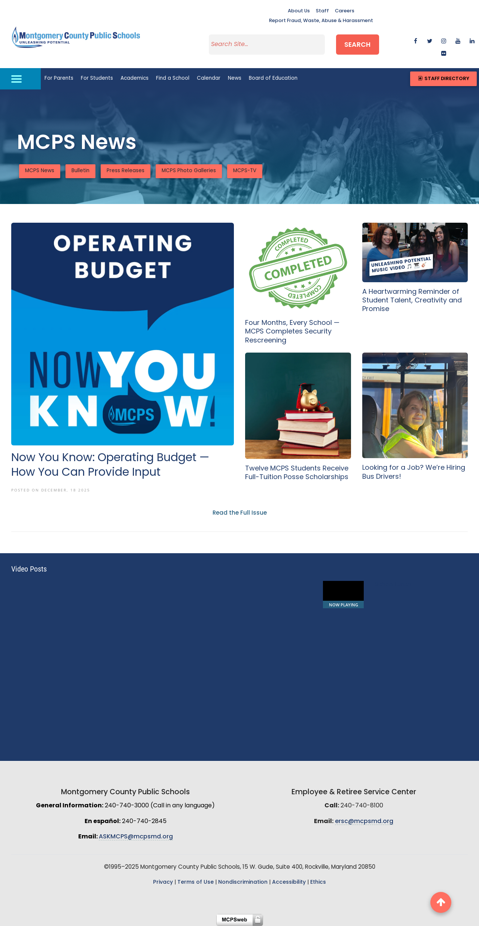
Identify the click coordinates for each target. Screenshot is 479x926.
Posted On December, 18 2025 (50, 490)
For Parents (59, 78)
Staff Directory (443, 78)
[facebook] (415, 40)
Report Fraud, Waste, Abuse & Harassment (321, 20)
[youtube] (458, 40)
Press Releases (125, 170)
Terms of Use (195, 882)
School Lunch (393, 585)
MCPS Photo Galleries (189, 170)
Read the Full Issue (240, 513)
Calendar (208, 78)
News (234, 78)
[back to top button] (440, 902)
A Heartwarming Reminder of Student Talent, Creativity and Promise (412, 301)
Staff (322, 11)
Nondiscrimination (243, 882)
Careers (344, 11)
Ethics (318, 882)
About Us (299, 11)
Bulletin (80, 170)
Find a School (172, 78)
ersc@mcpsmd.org (364, 822)
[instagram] (443, 40)
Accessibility (289, 882)
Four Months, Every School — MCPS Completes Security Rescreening (292, 332)
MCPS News (39, 170)
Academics (134, 78)
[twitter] (430, 40)
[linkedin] (472, 40)
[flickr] (443, 53)
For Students (97, 78)
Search (357, 45)
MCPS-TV (244, 170)
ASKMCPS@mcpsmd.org (136, 837)
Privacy (163, 882)
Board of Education (273, 78)
